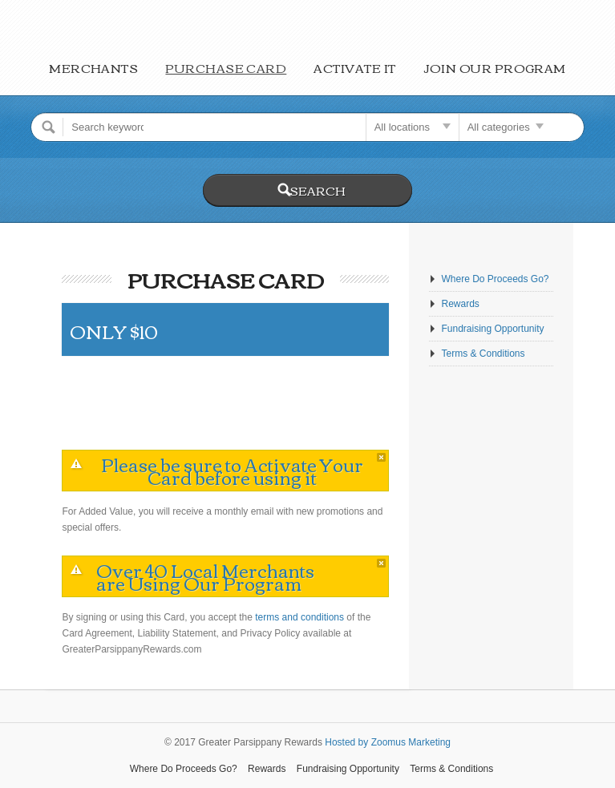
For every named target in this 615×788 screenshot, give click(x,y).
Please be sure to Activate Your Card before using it (232, 470)
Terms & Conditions (482, 353)
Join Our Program (494, 67)
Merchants (93, 67)
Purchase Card (225, 67)
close (381, 457)
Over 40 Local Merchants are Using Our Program (205, 576)
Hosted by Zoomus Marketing (388, 742)
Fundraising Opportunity (492, 328)
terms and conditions (299, 617)
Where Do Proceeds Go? (494, 279)
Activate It (354, 67)
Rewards (460, 303)
